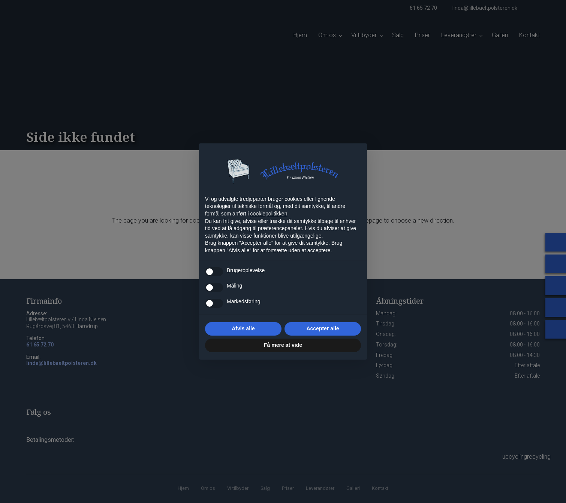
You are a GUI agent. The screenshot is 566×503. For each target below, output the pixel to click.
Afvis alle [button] (243, 328)
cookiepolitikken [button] (268, 214)
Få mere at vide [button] (283, 345)
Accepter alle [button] (322, 328)
